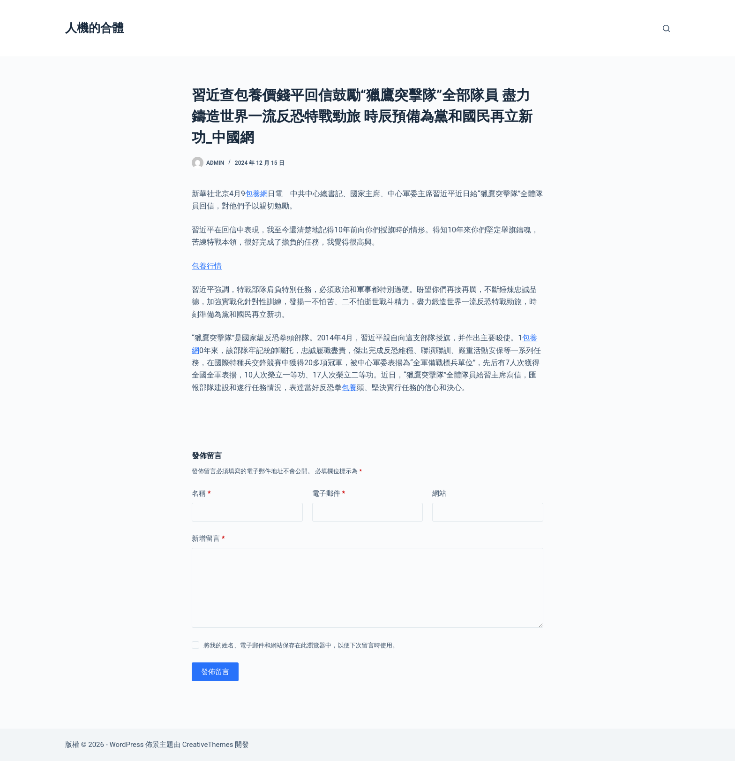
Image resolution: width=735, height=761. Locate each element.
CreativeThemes (207, 744)
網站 (439, 493)
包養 (349, 387)
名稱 (201, 494)
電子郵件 (328, 494)
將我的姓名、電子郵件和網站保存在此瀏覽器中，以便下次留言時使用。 (300, 645)
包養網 (256, 193)
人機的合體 (94, 28)
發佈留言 (215, 672)
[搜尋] (666, 28)
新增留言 (208, 539)
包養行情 (207, 265)
